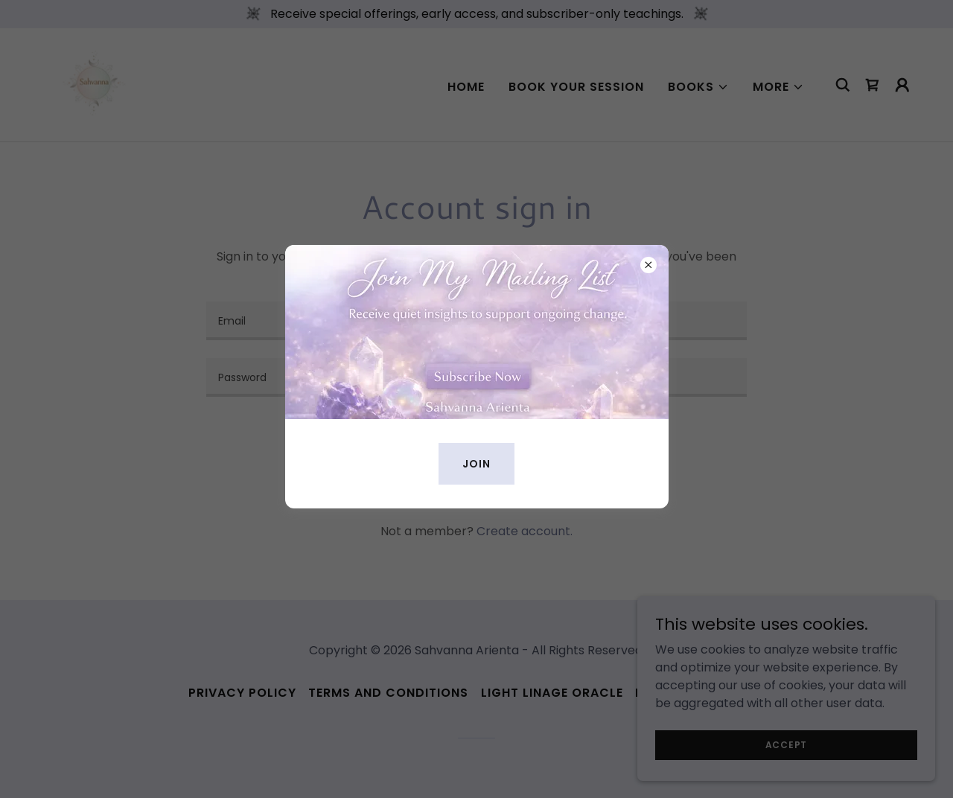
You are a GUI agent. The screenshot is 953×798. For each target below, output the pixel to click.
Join (476, 463)
